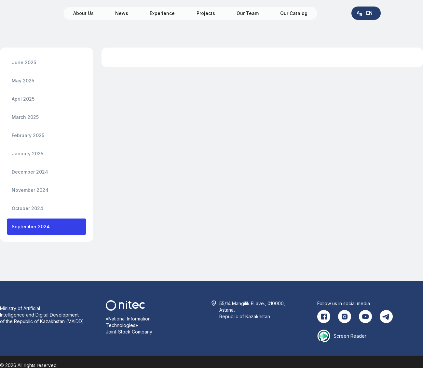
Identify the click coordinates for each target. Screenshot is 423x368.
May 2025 (23, 80)
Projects (206, 13)
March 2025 (25, 117)
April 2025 (23, 99)
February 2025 (28, 135)
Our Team (248, 13)
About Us (83, 13)
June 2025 (24, 62)
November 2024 (30, 190)
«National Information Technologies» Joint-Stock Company (129, 325)
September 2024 (31, 226)
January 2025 (27, 153)
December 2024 (30, 172)
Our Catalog (293, 13)
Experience (162, 13)
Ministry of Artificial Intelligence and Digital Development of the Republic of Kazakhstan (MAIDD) (42, 314)
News (121, 13)
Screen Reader (350, 336)
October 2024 (27, 208)
